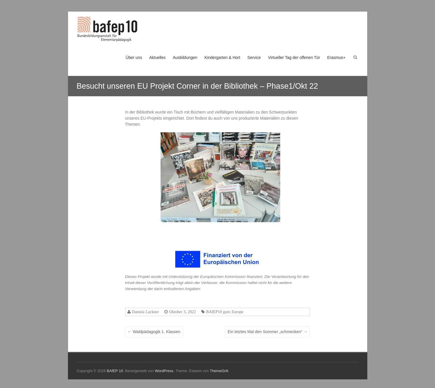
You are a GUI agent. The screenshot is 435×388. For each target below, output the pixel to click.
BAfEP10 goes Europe (224, 312)
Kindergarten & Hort (222, 57)
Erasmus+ (336, 57)
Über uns (134, 57)
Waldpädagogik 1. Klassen (154, 331)
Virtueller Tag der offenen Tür (294, 57)
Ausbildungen (185, 57)
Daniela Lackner (145, 312)
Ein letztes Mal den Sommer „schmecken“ (267, 331)
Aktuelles (157, 57)
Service (254, 57)
